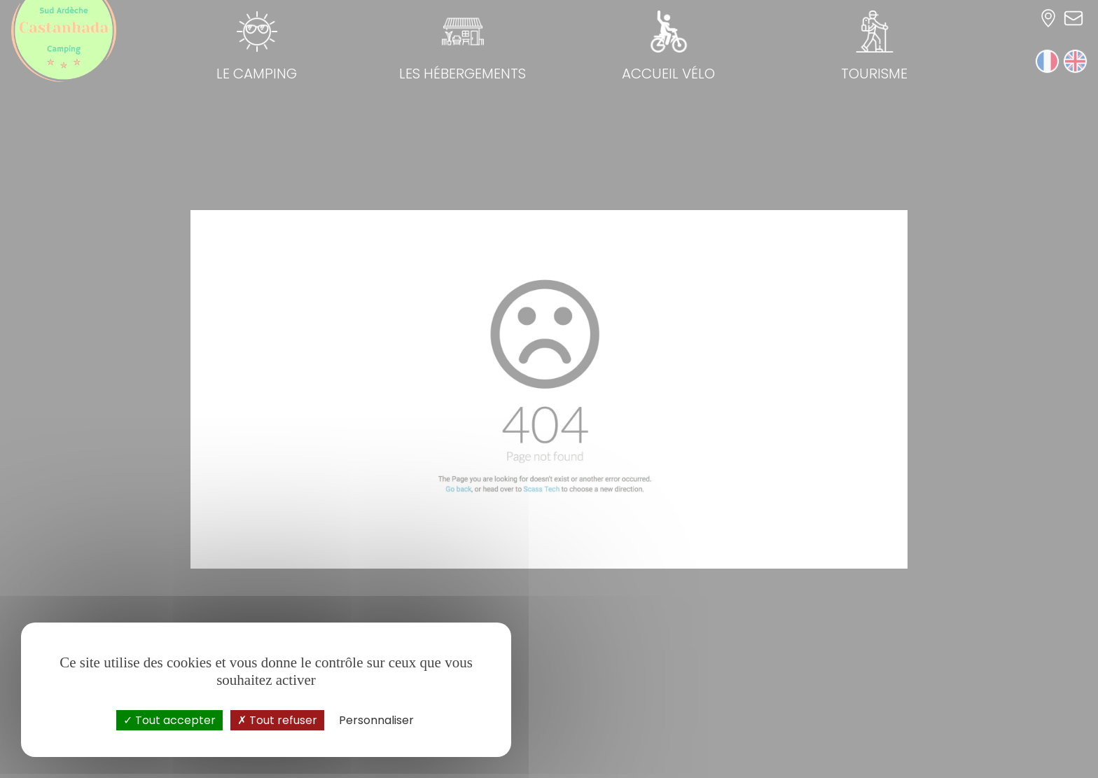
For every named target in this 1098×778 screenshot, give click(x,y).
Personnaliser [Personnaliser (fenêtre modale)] (376, 720)
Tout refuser (277, 720)
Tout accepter (169, 720)
